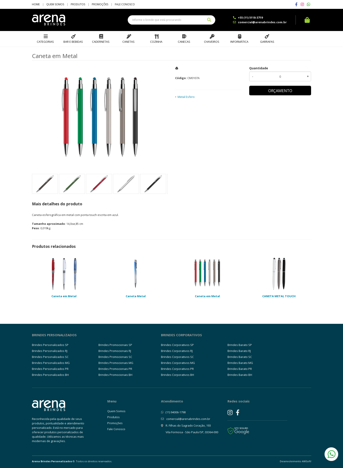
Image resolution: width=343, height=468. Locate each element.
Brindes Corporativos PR (177, 369)
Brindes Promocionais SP (115, 345)
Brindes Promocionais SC (115, 357)
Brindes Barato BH (239, 375)
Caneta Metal (136, 296)
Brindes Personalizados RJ (49, 351)
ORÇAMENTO (280, 90)
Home (36, 4)
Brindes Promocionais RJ (114, 351)
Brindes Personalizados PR (50, 369)
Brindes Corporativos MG (178, 363)
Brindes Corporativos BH (177, 375)
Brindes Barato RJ (239, 351)
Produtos (78, 4)
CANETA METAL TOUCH (279, 296)
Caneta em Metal (63, 296)
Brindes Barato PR (239, 369)
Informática (239, 42)
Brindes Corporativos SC (177, 357)
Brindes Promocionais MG (115, 363)
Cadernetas (101, 42)
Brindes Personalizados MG (51, 363)
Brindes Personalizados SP (50, 345)
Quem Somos (55, 4)
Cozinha (156, 42)
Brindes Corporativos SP (177, 345)
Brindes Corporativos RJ (177, 351)
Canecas (184, 42)
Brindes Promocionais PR (115, 369)
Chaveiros (211, 42)
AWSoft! (306, 461)
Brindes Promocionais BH (115, 375)
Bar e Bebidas (73, 42)
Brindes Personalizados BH (50, 375)
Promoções (100, 4)
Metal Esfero (186, 97)
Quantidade (258, 68)
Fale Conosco (125, 4)
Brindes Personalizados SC (50, 357)
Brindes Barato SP (239, 345)
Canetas (128, 42)
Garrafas (267, 42)
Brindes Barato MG (240, 363)
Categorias (45, 42)
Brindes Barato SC (239, 357)
